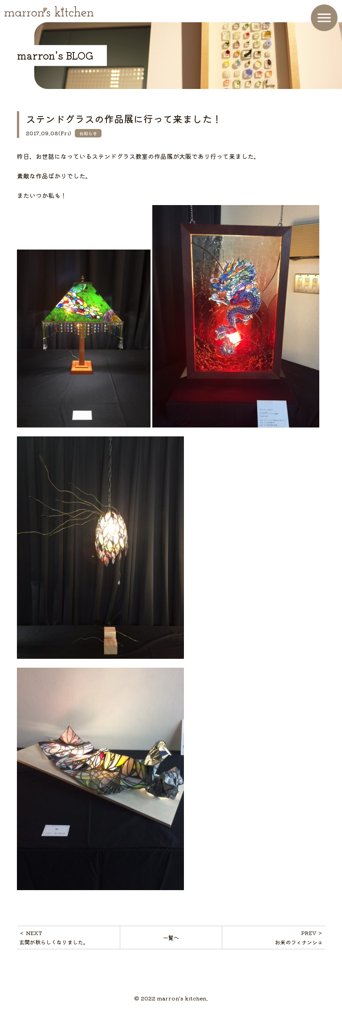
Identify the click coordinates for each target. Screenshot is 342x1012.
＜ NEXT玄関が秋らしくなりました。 (54, 937)
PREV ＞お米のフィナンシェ (299, 937)
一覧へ (171, 937)
